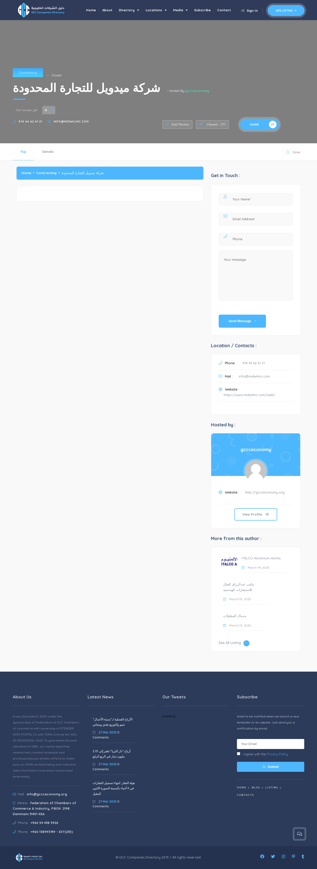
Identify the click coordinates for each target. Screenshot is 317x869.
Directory (129, 10)
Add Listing (286, 10)
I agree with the (262, 754)
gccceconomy (197, 91)
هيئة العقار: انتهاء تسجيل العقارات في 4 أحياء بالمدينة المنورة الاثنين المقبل (114, 788)
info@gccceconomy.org (47, 794)
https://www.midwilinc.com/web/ (249, 395)
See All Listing (234, 643)
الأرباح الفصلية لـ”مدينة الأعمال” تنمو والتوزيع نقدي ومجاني (112, 722)
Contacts (245, 795)
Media (180, 10)
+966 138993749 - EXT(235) (52, 832)
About (107, 10)
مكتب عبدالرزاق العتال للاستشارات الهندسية (238, 587)
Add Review (177, 124)
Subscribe (202, 10)
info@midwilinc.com (71, 121)
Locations (156, 10)
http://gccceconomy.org (264, 492)
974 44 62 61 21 (30, 121)
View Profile (255, 514)
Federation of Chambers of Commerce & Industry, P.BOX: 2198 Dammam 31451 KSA (44, 808)
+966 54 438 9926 (44, 823)
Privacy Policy (277, 754)
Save (293, 151)
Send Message (242, 321)
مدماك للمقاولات (234, 616)
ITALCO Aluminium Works (261, 558)
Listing (271, 787)
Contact (224, 10)
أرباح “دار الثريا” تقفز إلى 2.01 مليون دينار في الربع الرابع (111, 754)
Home (91, 10)
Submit (271, 767)
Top (23, 152)
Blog (256, 787)
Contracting (28, 73)
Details (48, 152)
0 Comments (106, 734)
